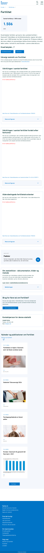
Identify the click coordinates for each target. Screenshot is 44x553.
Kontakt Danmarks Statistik (9, 508)
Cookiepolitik (5, 533)
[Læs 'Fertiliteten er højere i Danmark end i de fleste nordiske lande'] (14, 358)
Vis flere (13, 484)
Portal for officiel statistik (8, 524)
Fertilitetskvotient (6, 51)
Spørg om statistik (7, 512)
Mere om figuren (10, 119)
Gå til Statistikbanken (10, 308)
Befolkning (11, 7)
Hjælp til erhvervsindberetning (10, 510)
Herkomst (19, 51)
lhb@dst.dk (8, 323)
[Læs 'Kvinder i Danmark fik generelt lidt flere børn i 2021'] (14, 462)
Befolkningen (9, 287)
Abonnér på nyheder (7, 541)
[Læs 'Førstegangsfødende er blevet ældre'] (14, 428)
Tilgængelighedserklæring (9, 535)
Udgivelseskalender (7, 522)
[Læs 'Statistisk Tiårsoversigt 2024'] (14, 393)
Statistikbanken (26, 61)
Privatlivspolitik (6, 531)
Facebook (4, 543)
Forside (2, 7)
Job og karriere (6, 520)
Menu (41, 3)
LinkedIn (4, 545)
